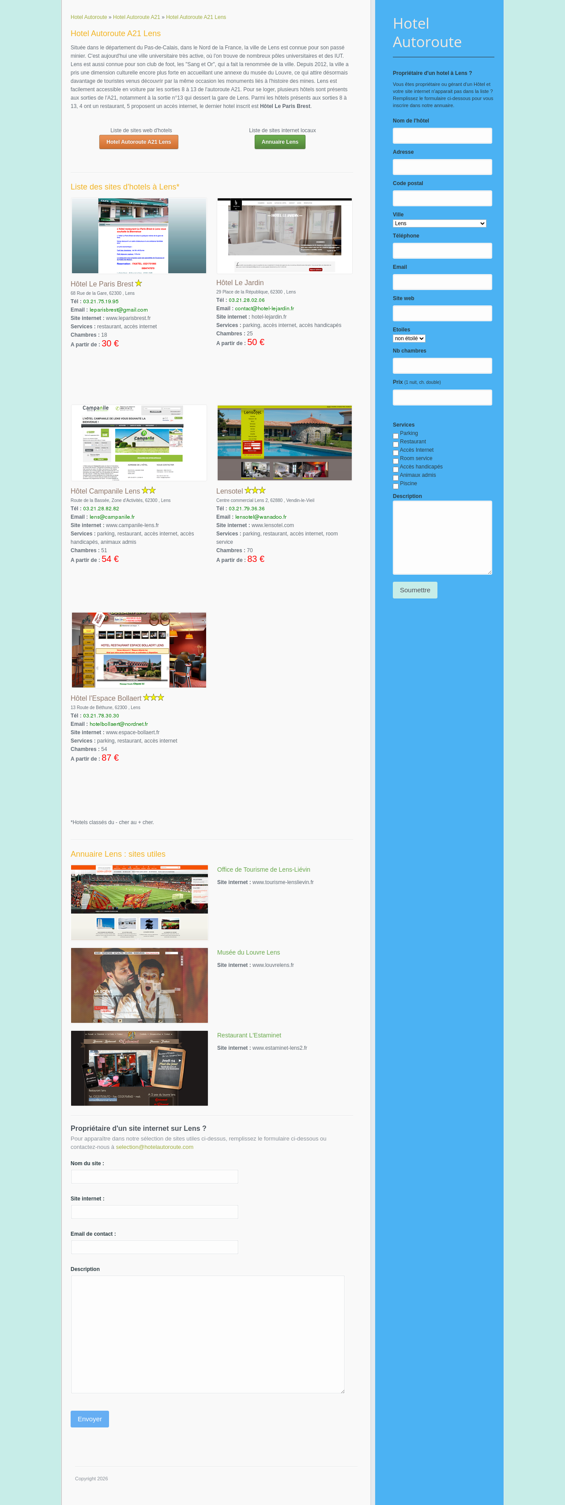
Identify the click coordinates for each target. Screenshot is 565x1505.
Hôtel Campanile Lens (105, 491)
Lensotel (229, 491)
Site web (403, 298)
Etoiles (401, 330)
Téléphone (406, 236)
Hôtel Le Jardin (240, 282)
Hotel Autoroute (427, 32)
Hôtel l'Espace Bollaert (106, 698)
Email (400, 267)
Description (407, 496)
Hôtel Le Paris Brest (102, 284)
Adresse (403, 152)
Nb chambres (409, 351)
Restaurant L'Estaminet (249, 1035)
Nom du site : (87, 1163)
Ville (398, 215)
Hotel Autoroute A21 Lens (138, 142)
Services (403, 425)
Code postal (408, 183)
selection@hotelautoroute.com (155, 1147)
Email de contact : (93, 1234)
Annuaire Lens (280, 142)
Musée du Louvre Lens (248, 952)
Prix (398, 382)
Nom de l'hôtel (411, 121)
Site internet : (88, 1199)
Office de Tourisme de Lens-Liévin (263, 869)
